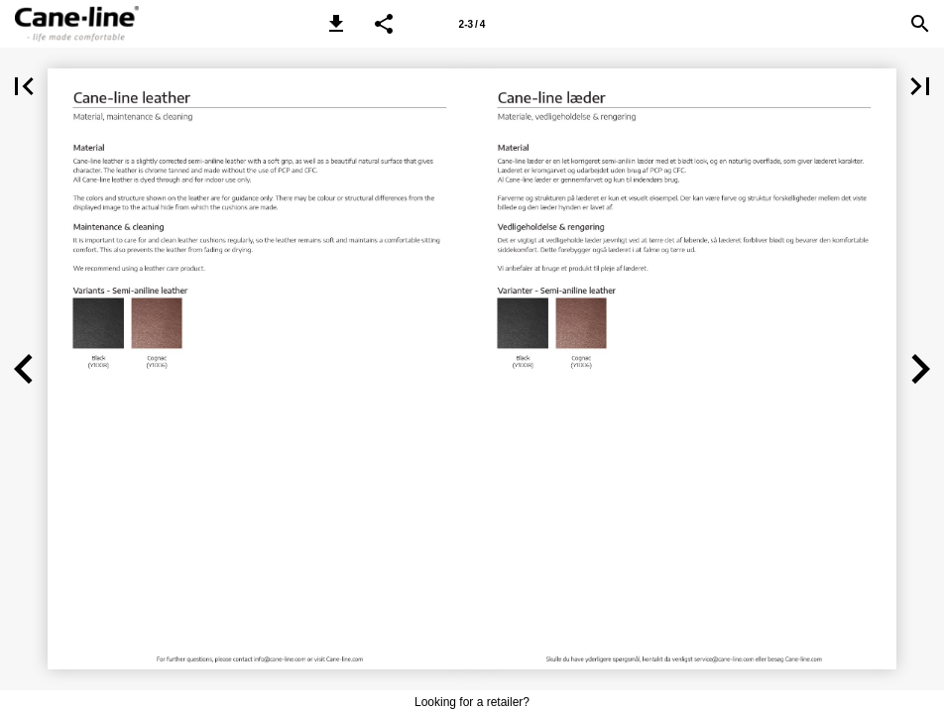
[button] (336, 24)
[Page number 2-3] (472, 24)
